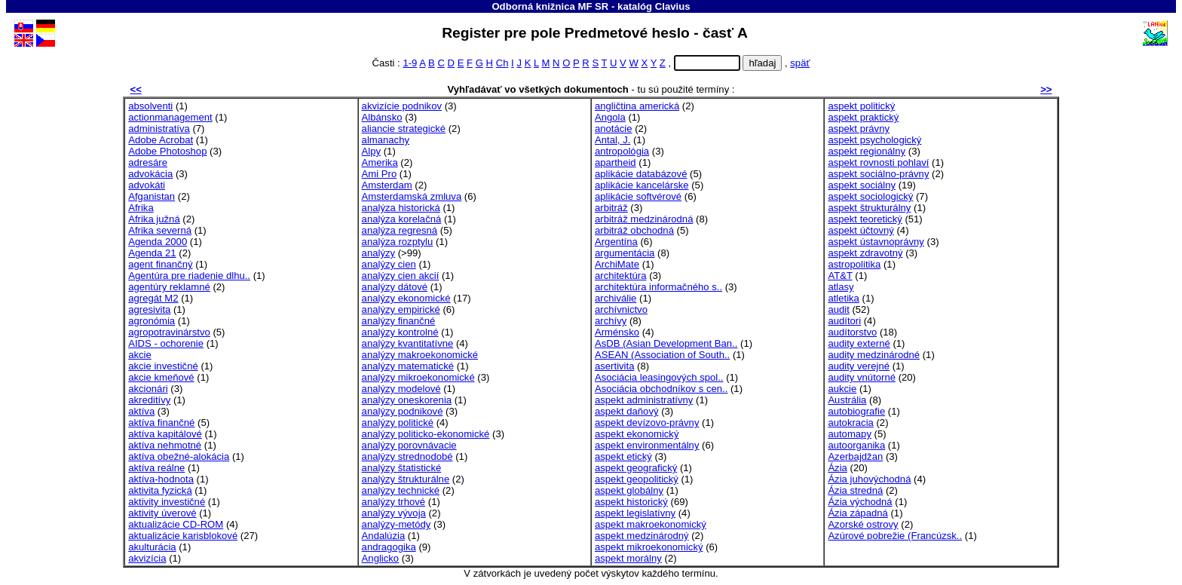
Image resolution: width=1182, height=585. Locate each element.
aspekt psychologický (874, 139)
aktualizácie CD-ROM (175, 524)
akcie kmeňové (161, 377)
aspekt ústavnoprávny (876, 241)
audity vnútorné (862, 377)
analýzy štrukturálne (406, 479)
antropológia (622, 151)
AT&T (840, 275)
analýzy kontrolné (400, 332)
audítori (844, 320)
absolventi (150, 106)
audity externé (859, 343)
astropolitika (854, 264)
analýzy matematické (408, 366)
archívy (610, 320)
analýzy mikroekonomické (418, 377)
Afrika (141, 207)
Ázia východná (860, 501)
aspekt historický (631, 501)
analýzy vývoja (394, 513)
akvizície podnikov (402, 106)
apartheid (615, 162)
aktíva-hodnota (161, 479)
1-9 (410, 63)
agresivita (149, 309)
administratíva (159, 128)
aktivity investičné (166, 501)
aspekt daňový (627, 411)
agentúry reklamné (169, 286)
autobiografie (856, 411)
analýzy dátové (394, 286)
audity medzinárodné (874, 354)
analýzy (378, 253)
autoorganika (856, 445)
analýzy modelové (401, 388)
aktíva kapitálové (165, 434)
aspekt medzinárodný (642, 535)
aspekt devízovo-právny (647, 422)
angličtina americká (637, 106)
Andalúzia (384, 535)
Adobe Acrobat (160, 139)
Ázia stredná (855, 490)
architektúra (621, 275)
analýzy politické (397, 422)
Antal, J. (612, 139)
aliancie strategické (404, 128)
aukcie (842, 388)
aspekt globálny (629, 490)
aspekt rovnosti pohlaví (878, 162)
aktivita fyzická (160, 490)
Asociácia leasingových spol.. (659, 377)
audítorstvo (852, 332)
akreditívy (149, 400)
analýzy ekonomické (406, 298)
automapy (849, 434)
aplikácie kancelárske (642, 185)
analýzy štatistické (402, 467)
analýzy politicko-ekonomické (426, 434)
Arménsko (617, 332)
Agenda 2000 (157, 241)
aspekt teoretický (865, 219)
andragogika (389, 547)
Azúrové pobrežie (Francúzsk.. (895, 535)
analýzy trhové (394, 501)
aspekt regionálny (866, 151)
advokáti (146, 185)
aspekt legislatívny (635, 513)
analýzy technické (400, 490)
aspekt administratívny (644, 400)
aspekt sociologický (870, 196)
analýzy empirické (401, 309)
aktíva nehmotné (164, 445)
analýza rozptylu (397, 241)
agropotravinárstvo (169, 332)
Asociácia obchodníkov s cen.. (661, 388)
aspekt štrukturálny (869, 207)
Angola (610, 117)
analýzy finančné (399, 320)
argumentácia (624, 253)
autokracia (850, 422)
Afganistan (151, 196)
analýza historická (401, 207)
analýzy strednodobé (407, 456)
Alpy (371, 151)
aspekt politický (861, 106)
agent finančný (160, 264)
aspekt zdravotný (865, 253)
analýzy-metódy (396, 524)
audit (838, 309)
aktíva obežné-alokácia (178, 456)
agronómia (151, 320)
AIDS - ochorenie (166, 343)
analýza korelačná (402, 219)
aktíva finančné (161, 422)
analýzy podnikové (402, 411)
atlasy (840, 286)
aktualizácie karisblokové (182, 535)
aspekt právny (859, 128)
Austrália (847, 400)
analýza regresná (400, 230)
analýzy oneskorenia (407, 400)
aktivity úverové (162, 513)
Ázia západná (857, 513)
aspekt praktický (863, 117)
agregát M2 (153, 298)
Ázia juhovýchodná (869, 479)
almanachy (385, 139)
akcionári (147, 388)
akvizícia (147, 558)
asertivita (614, 366)
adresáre (147, 162)
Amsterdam (387, 185)
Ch (502, 63)
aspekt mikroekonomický (649, 547)
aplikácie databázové (641, 173)
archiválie (615, 298)
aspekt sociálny (862, 185)
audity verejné (859, 366)
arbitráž (611, 207)
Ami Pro (379, 173)
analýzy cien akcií (400, 275)
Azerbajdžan (855, 456)
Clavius (673, 6)
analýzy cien (389, 264)
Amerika (380, 162)
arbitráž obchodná (634, 230)
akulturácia (152, 547)
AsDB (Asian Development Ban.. (666, 343)
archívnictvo (621, 309)
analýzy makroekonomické (420, 354)
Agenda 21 (152, 253)
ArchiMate (617, 264)
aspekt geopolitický (636, 479)
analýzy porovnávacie (409, 445)
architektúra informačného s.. (658, 286)
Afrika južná (154, 219)
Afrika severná (159, 230)
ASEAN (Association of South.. (662, 354)
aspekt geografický (636, 467)
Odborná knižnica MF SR (549, 6)
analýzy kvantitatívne (408, 343)
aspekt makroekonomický (650, 524)
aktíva (141, 411)
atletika (843, 298)
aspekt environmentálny (647, 445)
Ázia (837, 467)
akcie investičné (163, 366)
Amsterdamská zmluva (412, 196)
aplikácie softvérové (638, 196)
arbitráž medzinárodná (644, 219)
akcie (140, 354)
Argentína (616, 241)
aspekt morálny (628, 558)
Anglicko (381, 558)
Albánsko (382, 117)
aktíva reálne (156, 467)
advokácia (150, 173)
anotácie (613, 128)
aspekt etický (623, 456)
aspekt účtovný (860, 230)
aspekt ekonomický (636, 434)
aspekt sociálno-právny (878, 173)
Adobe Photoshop (167, 151)
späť (800, 63)
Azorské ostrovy (863, 524)
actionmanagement (170, 117)
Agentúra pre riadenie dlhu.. (189, 275)
